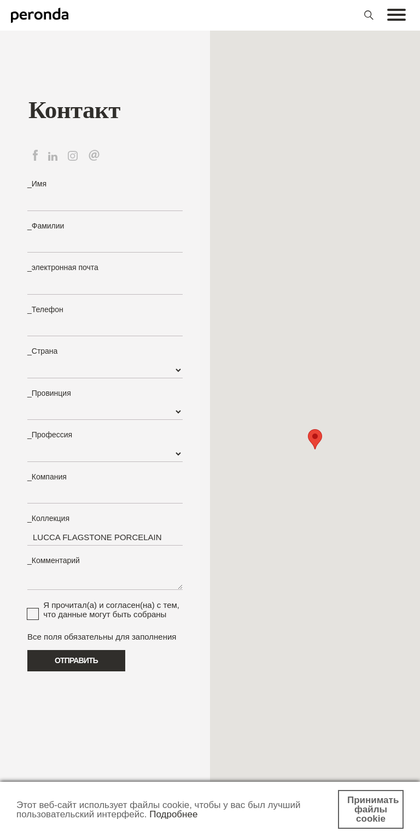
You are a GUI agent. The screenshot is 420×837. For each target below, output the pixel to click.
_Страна (42, 351)
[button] (315, 439)
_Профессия (49, 434)
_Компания (47, 476)
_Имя (36, 183)
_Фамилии (45, 225)
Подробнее (173, 814)
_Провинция (49, 393)
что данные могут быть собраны (104, 614)
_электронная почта (62, 267)
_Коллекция (48, 518)
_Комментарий (53, 560)
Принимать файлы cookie (373, 809)
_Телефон (45, 309)
